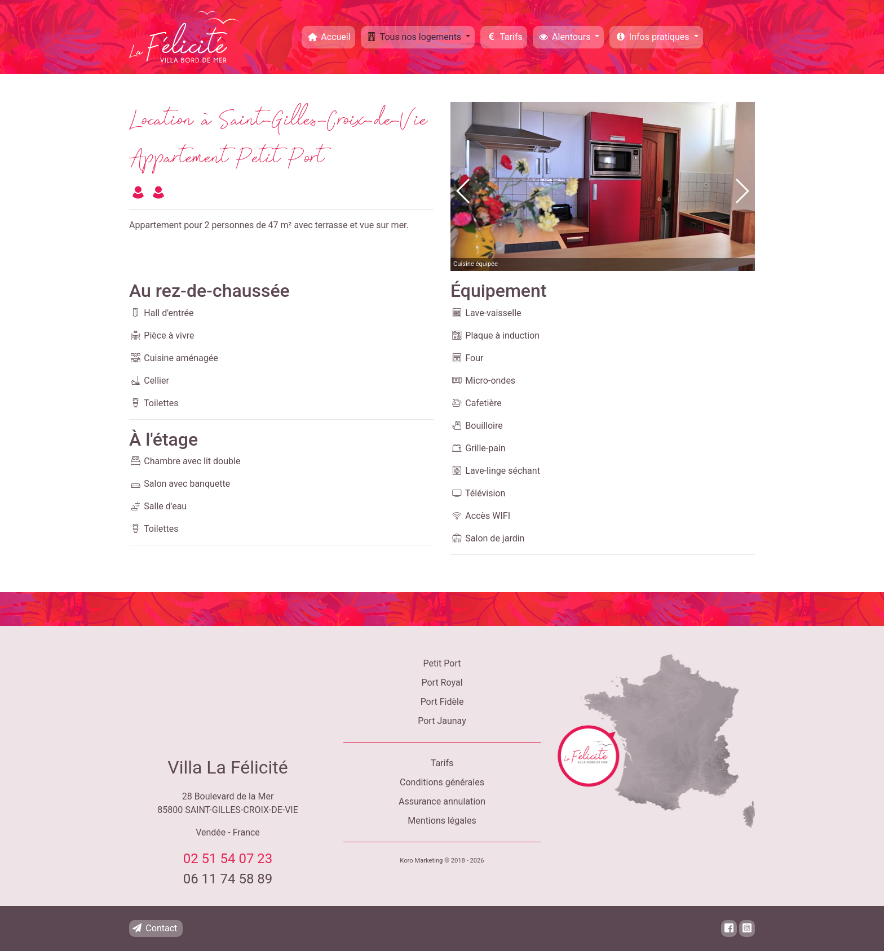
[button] (741, 191)
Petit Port (442, 663)
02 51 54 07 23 (228, 858)
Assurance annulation (442, 801)
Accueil (328, 37)
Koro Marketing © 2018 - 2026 (442, 860)
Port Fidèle (442, 701)
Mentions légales (442, 820)
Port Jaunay (442, 721)
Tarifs (504, 37)
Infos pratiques (652, 37)
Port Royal (441, 682)
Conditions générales (442, 782)
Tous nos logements (414, 37)
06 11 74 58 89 (228, 879)
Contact (154, 928)
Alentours (565, 37)
